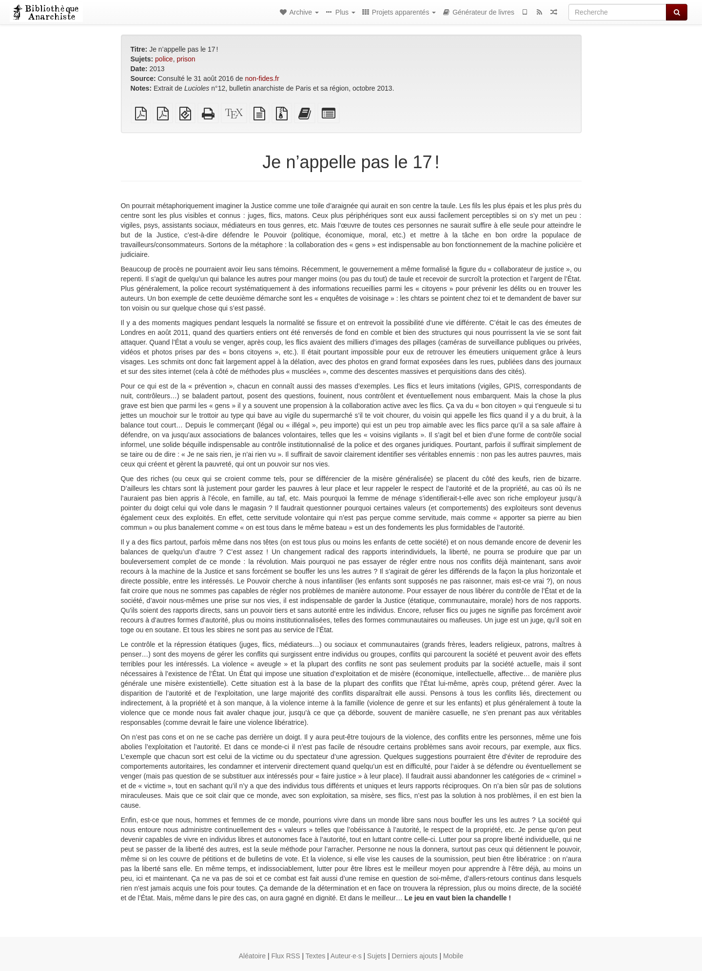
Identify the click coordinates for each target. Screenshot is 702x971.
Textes (315, 956)
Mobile (453, 956)
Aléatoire (252, 956)
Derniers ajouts (414, 956)
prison (185, 59)
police (164, 59)
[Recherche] (617, 12)
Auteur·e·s (346, 956)
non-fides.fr (262, 78)
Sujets (376, 956)
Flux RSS (285, 956)
